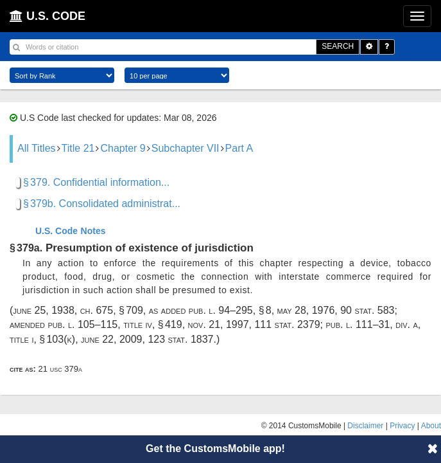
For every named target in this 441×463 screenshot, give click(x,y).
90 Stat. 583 (367, 310)
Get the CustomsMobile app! (215, 448)
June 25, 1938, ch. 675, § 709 (78, 310)
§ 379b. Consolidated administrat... (101, 203)
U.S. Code (56, 231)
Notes (93, 231)
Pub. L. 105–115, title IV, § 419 (115, 324)
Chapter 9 (122, 148)
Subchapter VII (185, 148)
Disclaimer (365, 425)
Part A (239, 148)
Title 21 (78, 148)
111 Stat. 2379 (287, 324)
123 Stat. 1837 (180, 339)
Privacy (402, 425)
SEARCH (338, 46)
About (431, 425)
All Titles (36, 148)
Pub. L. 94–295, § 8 (230, 310)
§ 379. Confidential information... (96, 182)
